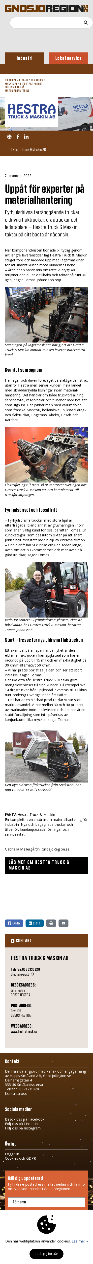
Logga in (12, 1153)
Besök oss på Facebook (24, 1119)
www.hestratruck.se (24, 1032)
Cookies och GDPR (20, 1158)
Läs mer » (80, 1241)
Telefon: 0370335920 (25, 969)
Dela (14, 923)
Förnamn (19, 1202)
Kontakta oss (16, 1093)
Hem (21, 80)
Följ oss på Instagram (23, 1128)
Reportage (26, 83)
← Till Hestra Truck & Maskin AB (25, 149)
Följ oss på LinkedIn (21, 1123)
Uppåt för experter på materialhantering (23, 87)
